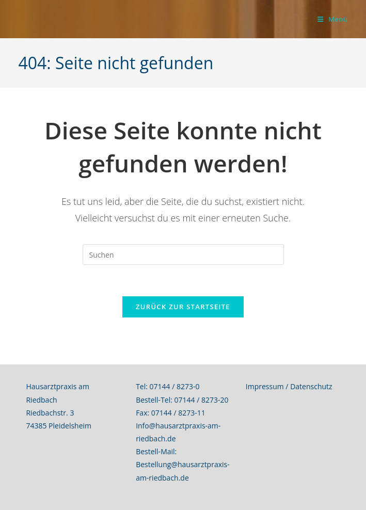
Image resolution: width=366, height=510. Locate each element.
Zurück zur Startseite (183, 306)
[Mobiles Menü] (332, 19)
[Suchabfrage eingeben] (183, 254)
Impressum (265, 386)
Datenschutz (311, 386)
